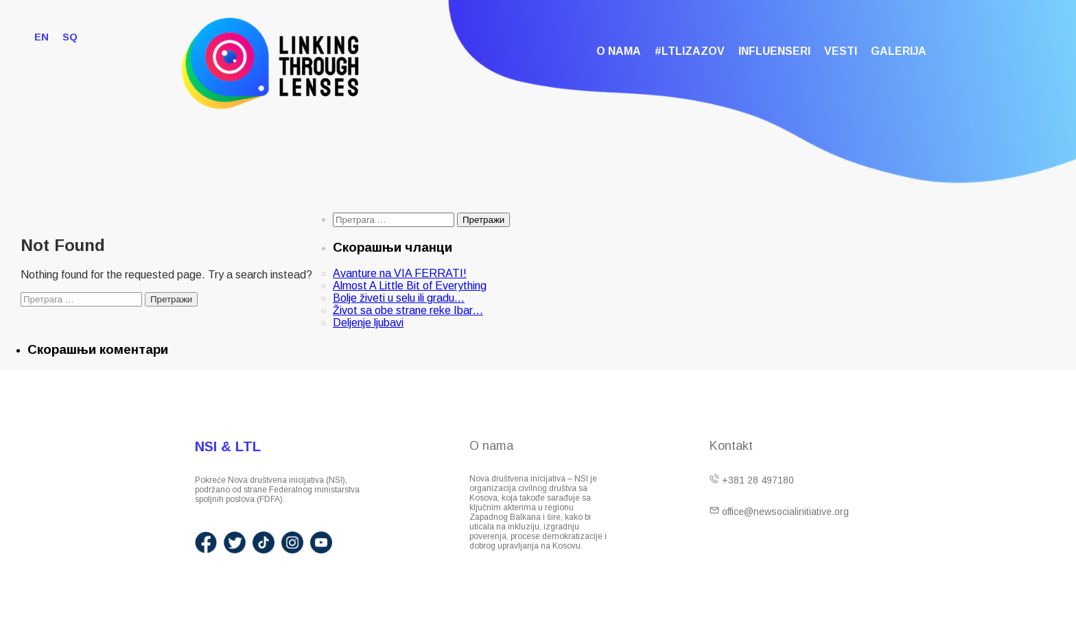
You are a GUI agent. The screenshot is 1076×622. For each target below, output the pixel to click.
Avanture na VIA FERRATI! (400, 273)
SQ (70, 37)
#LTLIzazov (690, 51)
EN (41, 37)
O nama (618, 51)
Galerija (898, 51)
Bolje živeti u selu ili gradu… (399, 298)
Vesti (840, 51)
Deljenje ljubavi (368, 322)
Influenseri (774, 51)
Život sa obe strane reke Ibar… (408, 310)
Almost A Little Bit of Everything (410, 285)
